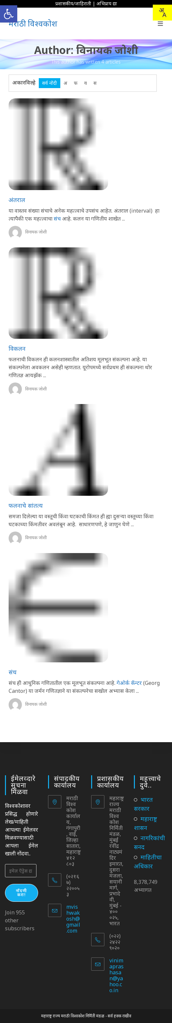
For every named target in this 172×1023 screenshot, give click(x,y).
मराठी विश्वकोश (33, 23)
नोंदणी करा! (21, 892)
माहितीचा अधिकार (148, 861)
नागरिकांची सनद (149, 842)
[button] (8, 14)
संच (57, 218)
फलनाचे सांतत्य (26, 505)
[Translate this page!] (162, 12)
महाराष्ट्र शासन (145, 823)
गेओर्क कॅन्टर (129, 683)
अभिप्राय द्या (106, 3)
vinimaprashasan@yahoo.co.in (116, 975)
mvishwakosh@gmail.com (73, 918)
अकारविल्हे (23, 82)
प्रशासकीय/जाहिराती (73, 3)
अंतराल (17, 200)
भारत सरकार (143, 803)
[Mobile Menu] (160, 23)
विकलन (17, 348)
